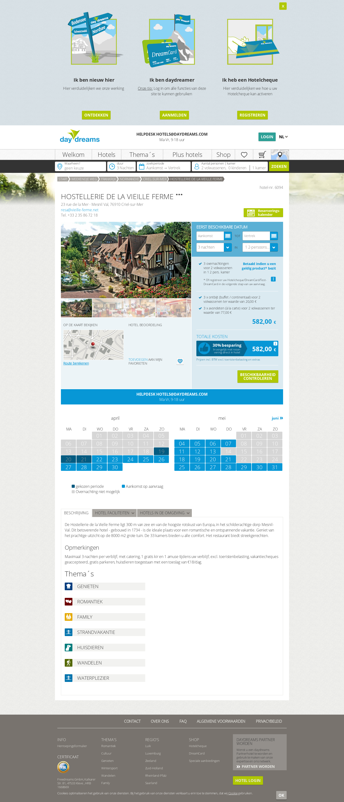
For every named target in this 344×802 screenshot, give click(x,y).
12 (197, 451)
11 (182, 451)
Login (267, 136)
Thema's (109, 739)
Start (63, 179)
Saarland (151, 783)
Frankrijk (108, 179)
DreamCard (197, 753)
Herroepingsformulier (72, 746)
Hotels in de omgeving (162, 512)
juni (275, 418)
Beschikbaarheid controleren (258, 376)
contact (132, 721)
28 (84, 467)
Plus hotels (187, 154)
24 (130, 459)
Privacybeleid (269, 721)
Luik (148, 746)
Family (105, 783)
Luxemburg (153, 753)
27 (68, 467)
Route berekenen (76, 363)
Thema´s (142, 154)
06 (213, 443)
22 (99, 459)
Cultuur (106, 753)
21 (84, 459)
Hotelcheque (197, 746)
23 (115, 459)
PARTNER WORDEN (258, 766)
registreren (252, 115)
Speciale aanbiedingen (204, 761)
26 (161, 459)
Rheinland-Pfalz (156, 775)
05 (197, 443)
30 (115, 467)
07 (228, 443)
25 (146, 459)
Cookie (233, 793)
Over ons (160, 721)
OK (281, 795)
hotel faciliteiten (112, 512)
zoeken (279, 166)
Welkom (73, 154)
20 (68, 459)
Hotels (106, 154)
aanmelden (174, 115)
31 (275, 467)
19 (197, 459)
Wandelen (108, 775)
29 (99, 467)
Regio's (152, 739)
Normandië (129, 179)
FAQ (183, 721)
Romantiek (108, 746)
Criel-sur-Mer (155, 179)
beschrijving (76, 512)
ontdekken (96, 115)
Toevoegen (138, 359)
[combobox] (214, 247)
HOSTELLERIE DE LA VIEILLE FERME (196, 179)
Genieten (107, 761)
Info (61, 739)
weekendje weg (84, 179)
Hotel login (248, 780)
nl (282, 136)
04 (182, 443)
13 (213, 451)
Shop (223, 154)
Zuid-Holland (154, 768)
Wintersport (109, 768)
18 (182, 459)
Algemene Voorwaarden (221, 721)
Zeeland (150, 761)
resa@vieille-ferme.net (79, 209)
